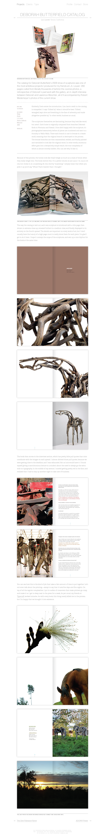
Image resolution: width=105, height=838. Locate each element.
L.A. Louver (20, 118)
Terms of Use (64, 833)
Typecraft (20, 596)
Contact (78, 4)
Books (18, 116)
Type (36, 4)
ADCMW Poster (82, 821)
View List (19, 128)
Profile (70, 4)
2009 (18, 125)
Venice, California (21, 120)
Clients (29, 4)
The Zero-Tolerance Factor (27, 821)
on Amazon (20, 108)
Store (85, 4)
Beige (18, 114)
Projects (21, 4)
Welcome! (19, 122)
